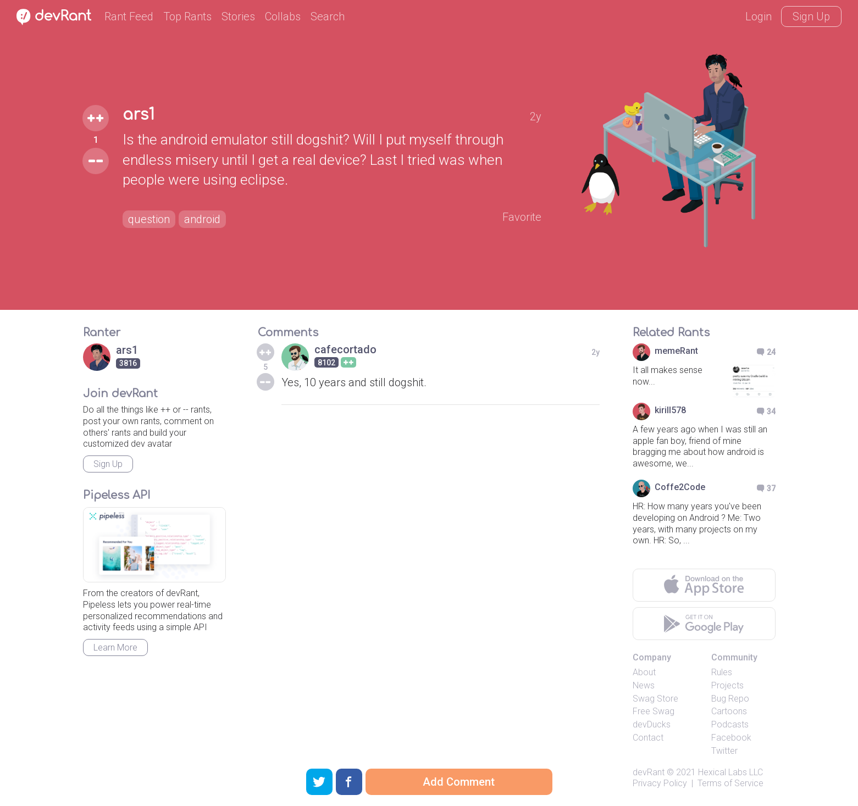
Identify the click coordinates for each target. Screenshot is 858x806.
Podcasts (730, 724)
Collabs (283, 16)
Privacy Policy (660, 783)
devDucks (652, 724)
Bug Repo (730, 698)
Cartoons (729, 711)
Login (758, 16)
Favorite (521, 217)
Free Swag (653, 711)
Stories (238, 16)
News (644, 685)
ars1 (138, 115)
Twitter (724, 751)
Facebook (731, 737)
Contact (648, 737)
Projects (727, 685)
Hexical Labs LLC (730, 772)
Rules (721, 672)
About (644, 672)
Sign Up (811, 16)
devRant (649, 772)
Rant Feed (128, 16)
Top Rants (187, 16)
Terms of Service (730, 783)
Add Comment (459, 781)
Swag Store (655, 698)
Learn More (115, 647)
